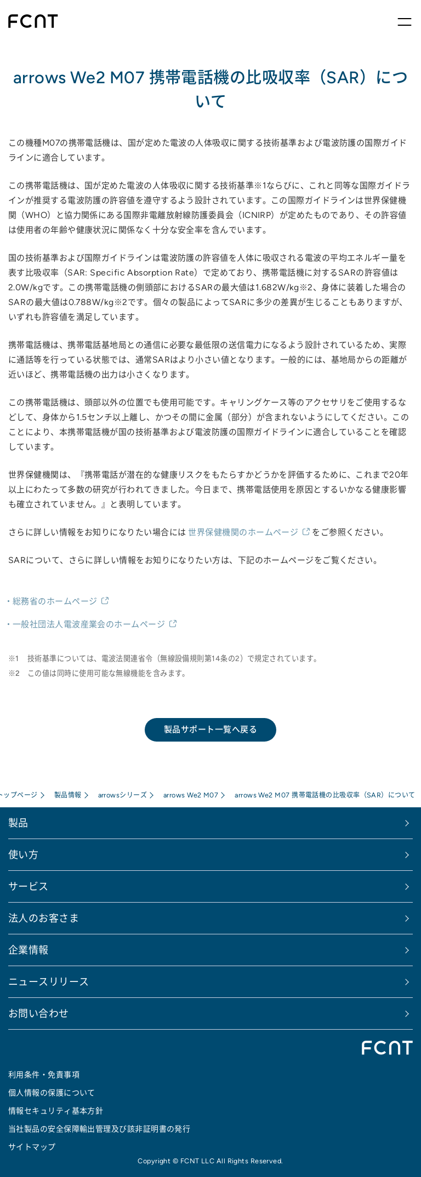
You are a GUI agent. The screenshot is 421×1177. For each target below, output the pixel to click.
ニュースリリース (48, 981)
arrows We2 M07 (190, 795)
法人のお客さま (43, 918)
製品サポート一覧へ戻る (210, 729)
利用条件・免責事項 (43, 1075)
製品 (18, 823)
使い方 (23, 854)
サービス (28, 886)
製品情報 (68, 795)
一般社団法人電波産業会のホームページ (89, 624)
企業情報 (28, 950)
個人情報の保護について (51, 1093)
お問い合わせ (38, 1013)
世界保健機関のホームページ (243, 532)
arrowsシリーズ (122, 795)
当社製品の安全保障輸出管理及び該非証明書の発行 (99, 1129)
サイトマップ (32, 1147)
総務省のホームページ (55, 601)
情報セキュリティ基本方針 (55, 1111)
